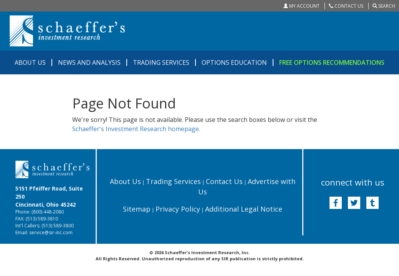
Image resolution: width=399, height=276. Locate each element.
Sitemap (137, 209)
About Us (125, 181)
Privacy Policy (178, 209)
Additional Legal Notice (243, 209)
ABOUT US (30, 62)
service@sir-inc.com (51, 232)
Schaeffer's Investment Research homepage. (136, 129)
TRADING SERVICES (161, 62)
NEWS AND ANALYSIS (89, 62)
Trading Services (173, 181)
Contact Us (224, 181)
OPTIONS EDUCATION (234, 62)
